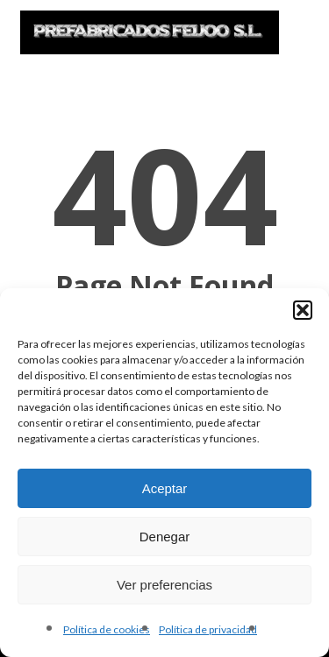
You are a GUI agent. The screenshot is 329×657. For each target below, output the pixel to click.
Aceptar (165, 488)
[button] (302, 310)
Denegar (164, 536)
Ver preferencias (164, 584)
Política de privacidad (208, 629)
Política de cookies (106, 629)
